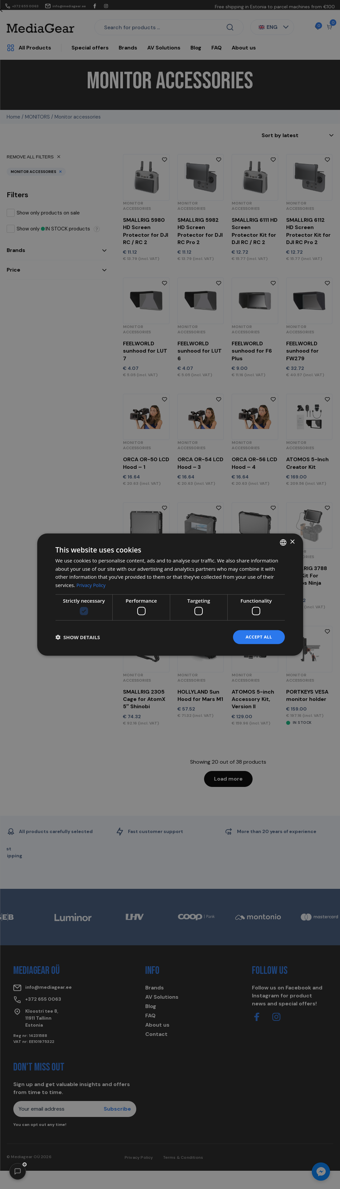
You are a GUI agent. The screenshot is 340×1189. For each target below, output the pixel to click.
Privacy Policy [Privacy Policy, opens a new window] (92, 584)
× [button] (292, 541)
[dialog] (170, 594)
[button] (17, 1171)
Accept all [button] (258, 637)
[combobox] (283, 542)
